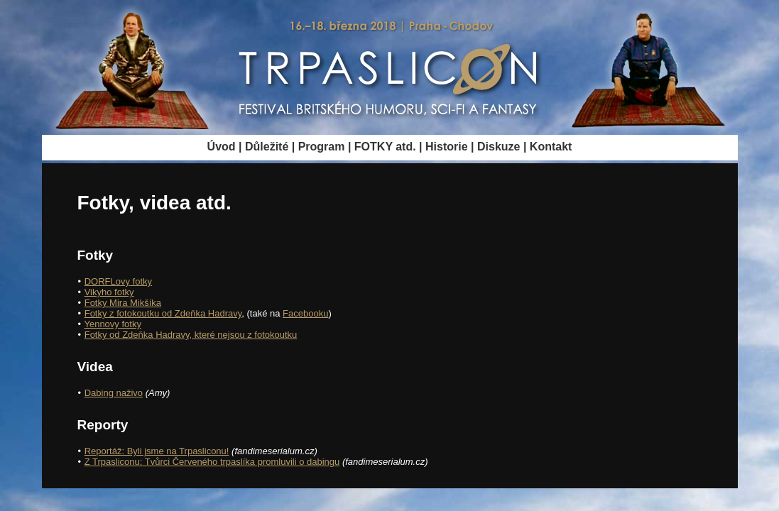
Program (321, 147)
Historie (446, 147)
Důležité (266, 147)
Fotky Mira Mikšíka (123, 302)
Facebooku (305, 313)
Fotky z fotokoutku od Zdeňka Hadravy (163, 313)
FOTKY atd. (385, 147)
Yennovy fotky (112, 324)
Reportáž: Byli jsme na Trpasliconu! (157, 451)
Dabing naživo (114, 393)
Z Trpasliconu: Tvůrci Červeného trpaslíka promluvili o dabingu (212, 461)
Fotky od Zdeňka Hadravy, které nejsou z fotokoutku (191, 334)
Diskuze (498, 147)
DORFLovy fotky (118, 281)
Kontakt (551, 147)
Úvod (221, 147)
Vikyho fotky (109, 292)
